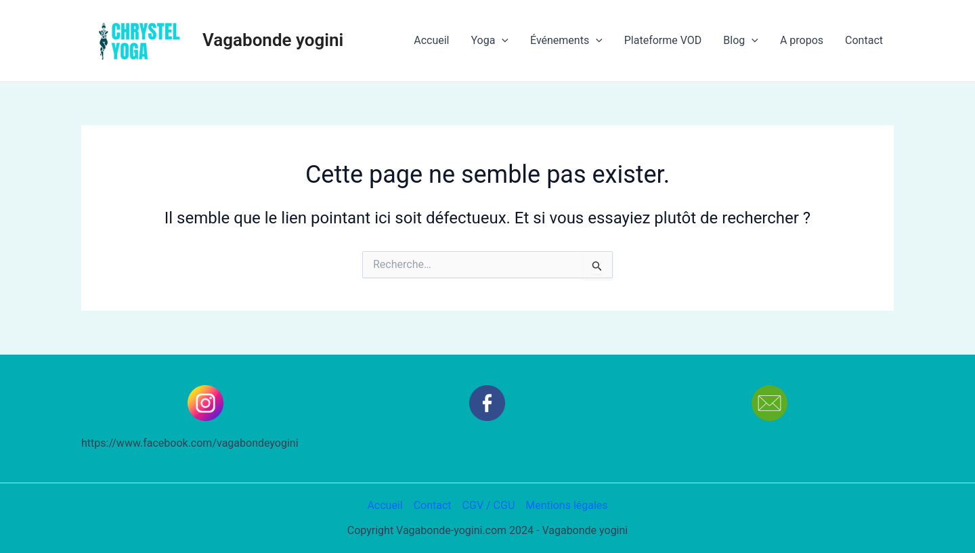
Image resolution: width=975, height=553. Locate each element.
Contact (864, 40)
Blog (740, 41)
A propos (801, 40)
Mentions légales (566, 505)
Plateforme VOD (663, 40)
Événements (566, 41)
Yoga (489, 41)
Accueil (431, 40)
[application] (501, 41)
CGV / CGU (488, 505)
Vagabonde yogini (272, 40)
